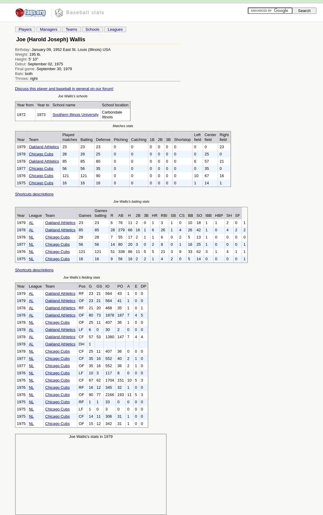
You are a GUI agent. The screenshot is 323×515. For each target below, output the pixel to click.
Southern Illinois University (76, 114)
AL (31, 222)
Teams (71, 29)
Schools (92, 29)
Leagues (115, 29)
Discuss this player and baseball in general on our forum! (64, 88)
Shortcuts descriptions (34, 194)
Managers (48, 29)
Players (25, 29)
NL (31, 237)
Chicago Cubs (41, 154)
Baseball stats (85, 12)
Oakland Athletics (44, 147)
